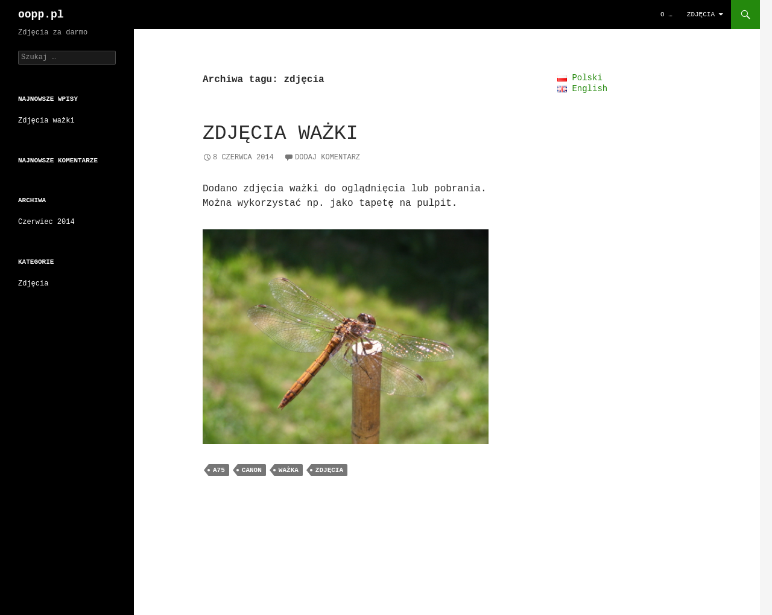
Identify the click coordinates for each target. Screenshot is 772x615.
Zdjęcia (701, 14)
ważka (289, 469)
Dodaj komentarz (327, 156)
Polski (580, 77)
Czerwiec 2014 (46, 223)
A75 (219, 469)
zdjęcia (329, 469)
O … (666, 14)
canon (252, 469)
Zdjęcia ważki (280, 133)
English (582, 88)
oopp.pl (41, 14)
